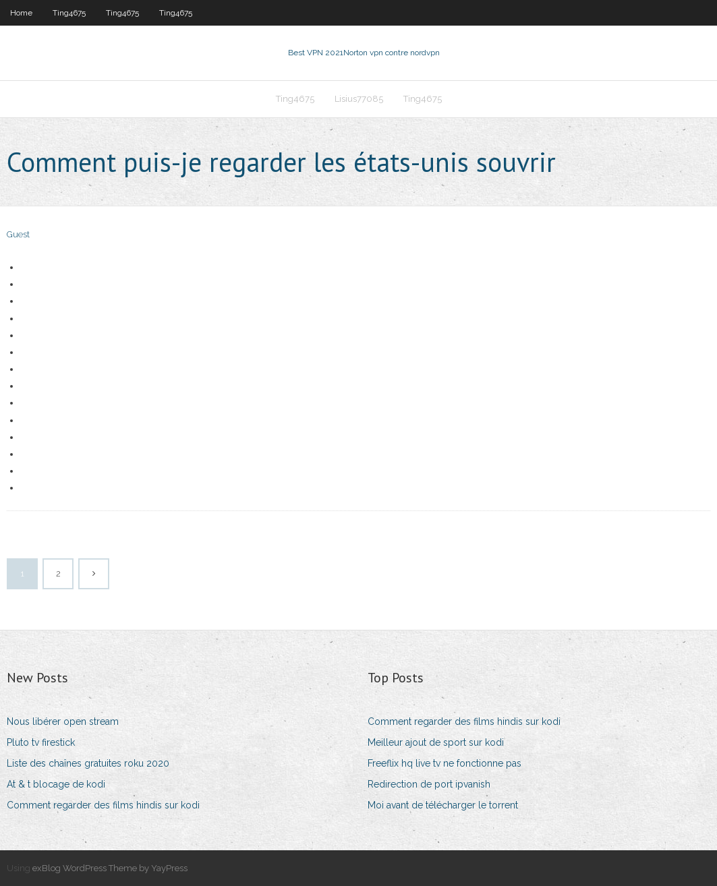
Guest (18, 234)
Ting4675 (69, 13)
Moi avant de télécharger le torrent (443, 805)
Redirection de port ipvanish (429, 784)
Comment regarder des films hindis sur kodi (103, 805)
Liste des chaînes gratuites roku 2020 (88, 763)
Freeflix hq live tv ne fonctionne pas (444, 763)
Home (21, 13)
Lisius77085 (359, 99)
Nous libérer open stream (63, 721)
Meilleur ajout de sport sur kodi (436, 742)
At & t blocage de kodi (56, 784)
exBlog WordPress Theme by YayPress (110, 868)
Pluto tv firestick (41, 742)
